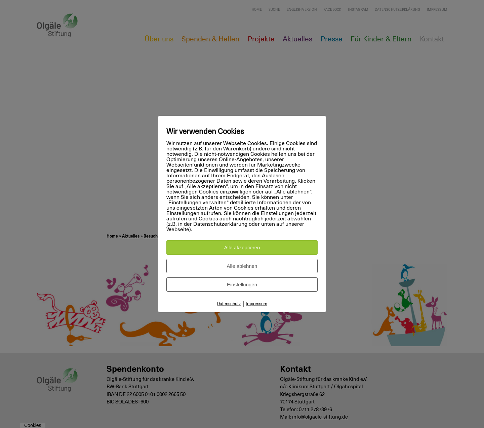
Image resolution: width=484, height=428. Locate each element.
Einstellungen (242, 284)
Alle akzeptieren (242, 247)
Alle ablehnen (242, 266)
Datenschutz (229, 304)
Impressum (256, 304)
